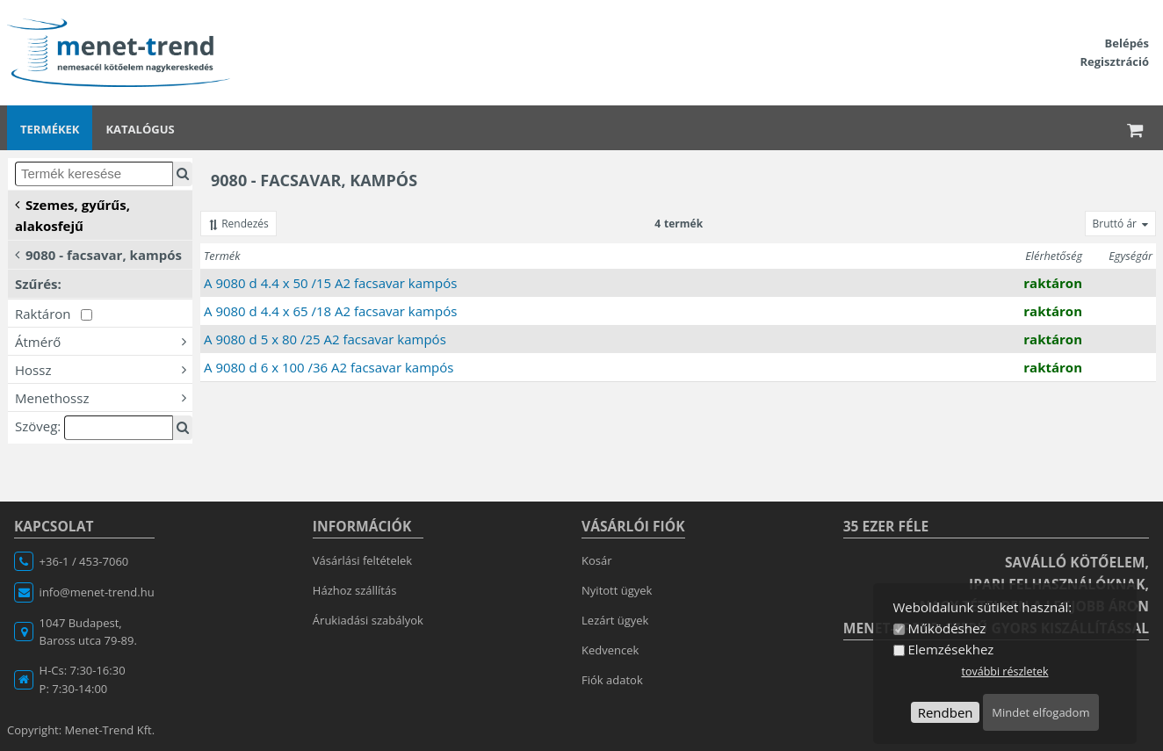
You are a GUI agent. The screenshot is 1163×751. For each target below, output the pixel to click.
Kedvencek (610, 650)
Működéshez (946, 628)
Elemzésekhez (950, 649)
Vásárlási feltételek (362, 560)
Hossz (103, 369)
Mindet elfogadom (1040, 712)
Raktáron (53, 313)
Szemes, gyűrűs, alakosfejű (72, 214)
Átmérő (103, 340)
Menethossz (103, 397)
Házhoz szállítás (355, 590)
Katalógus (139, 129)
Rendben (945, 712)
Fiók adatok (612, 680)
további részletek (1004, 671)
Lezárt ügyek (615, 620)
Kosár (597, 560)
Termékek (49, 129)
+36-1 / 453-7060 (84, 561)
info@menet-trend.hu (97, 592)
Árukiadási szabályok (368, 620)
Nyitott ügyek (617, 590)
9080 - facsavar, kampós (98, 254)
